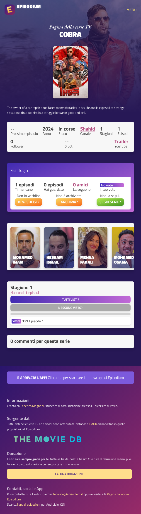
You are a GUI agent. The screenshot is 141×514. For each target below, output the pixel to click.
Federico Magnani (32, 405)
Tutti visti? (70, 299)
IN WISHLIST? (28, 202)
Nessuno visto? (70, 307)
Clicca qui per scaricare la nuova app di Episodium (70, 377)
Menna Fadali (87, 260)
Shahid (87, 129)
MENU (131, 9)
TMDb (93, 423)
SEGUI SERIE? (110, 202)
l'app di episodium (29, 504)
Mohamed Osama (124, 260)
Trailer (121, 141)
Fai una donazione (69, 473)
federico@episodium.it (68, 494)
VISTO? (16, 321)
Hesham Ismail (54, 260)
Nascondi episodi (24, 292)
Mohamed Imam (23, 260)
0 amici (80, 184)
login (23, 170)
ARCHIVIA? (69, 202)
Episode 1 (33, 321)
